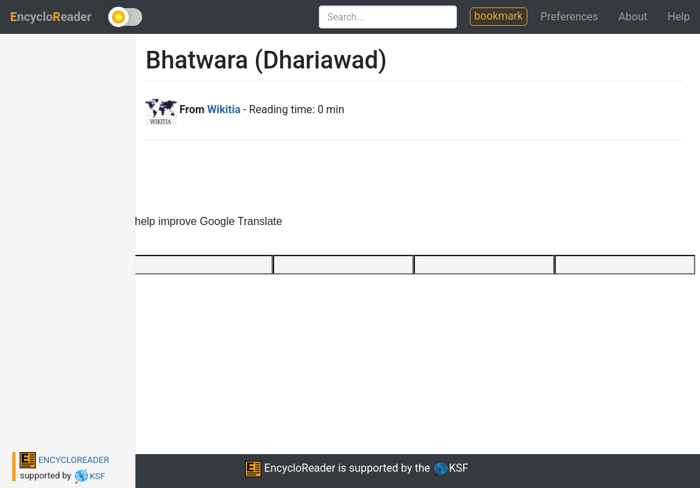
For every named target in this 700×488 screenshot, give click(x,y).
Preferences (569, 16)
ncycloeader (50, 16)
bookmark (499, 15)
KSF (89, 476)
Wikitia (223, 109)
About (633, 16)
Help (679, 16)
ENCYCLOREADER (64, 460)
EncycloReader (290, 468)
